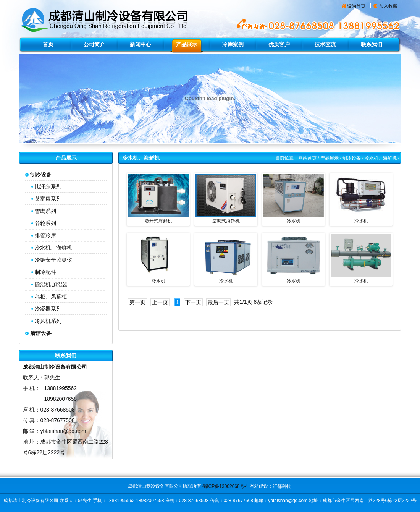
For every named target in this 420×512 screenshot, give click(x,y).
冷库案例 (233, 44)
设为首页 (356, 6)
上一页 (160, 302)
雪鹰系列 (45, 211)
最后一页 (218, 302)
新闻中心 (140, 44)
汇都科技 (282, 486)
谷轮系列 (45, 223)
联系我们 (371, 44)
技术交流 (325, 44)
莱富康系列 (48, 199)
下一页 (193, 302)
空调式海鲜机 (226, 221)
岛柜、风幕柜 (51, 296)
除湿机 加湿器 (51, 284)
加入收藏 (388, 6)
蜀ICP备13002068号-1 (225, 486)
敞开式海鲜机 (158, 221)
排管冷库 (45, 235)
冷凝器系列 (48, 309)
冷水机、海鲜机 (53, 248)
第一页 (137, 302)
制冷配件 (45, 272)
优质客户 (279, 44)
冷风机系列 (48, 321)
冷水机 (293, 221)
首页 (48, 44)
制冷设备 (351, 158)
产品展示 (186, 44)
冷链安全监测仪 (53, 260)
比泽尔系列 (48, 186)
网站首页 (307, 158)
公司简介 (94, 44)
